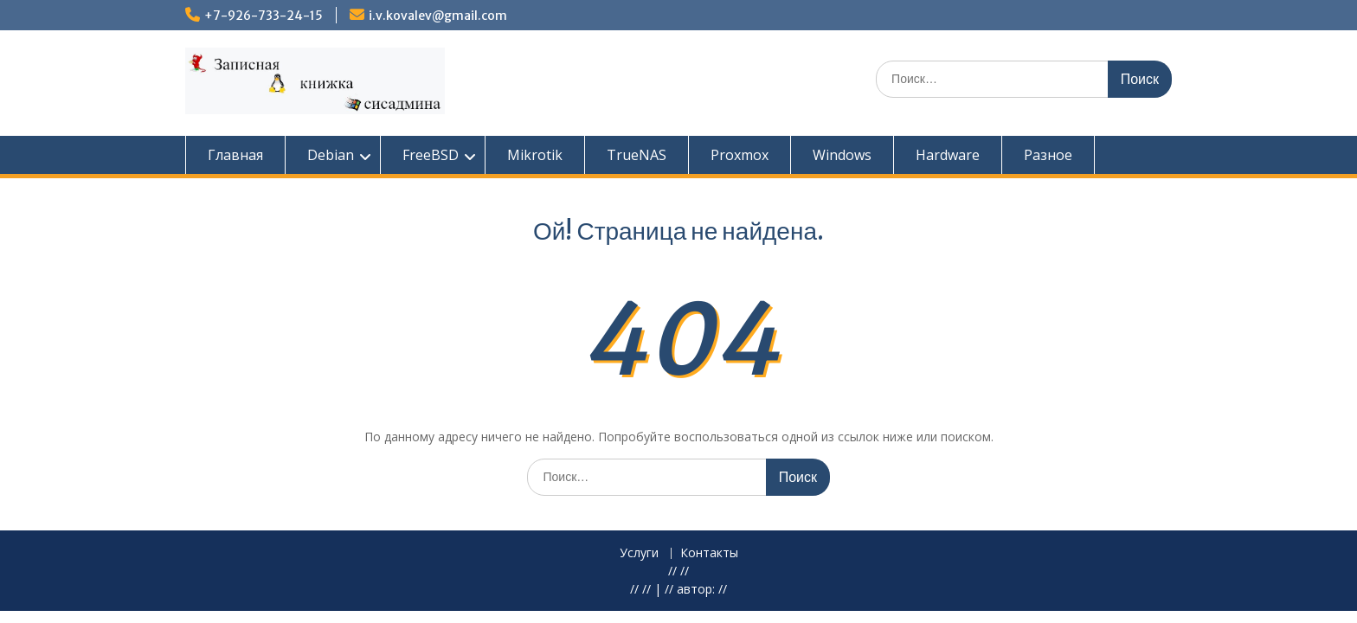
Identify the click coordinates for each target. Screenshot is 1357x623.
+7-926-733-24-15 (263, 15)
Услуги (639, 553)
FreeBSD (430, 154)
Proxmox (740, 154)
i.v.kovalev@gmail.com (438, 15)
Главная (235, 154)
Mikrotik (535, 154)
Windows (842, 154)
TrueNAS (636, 154)
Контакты (709, 553)
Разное (1048, 154)
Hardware (948, 154)
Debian (330, 154)
